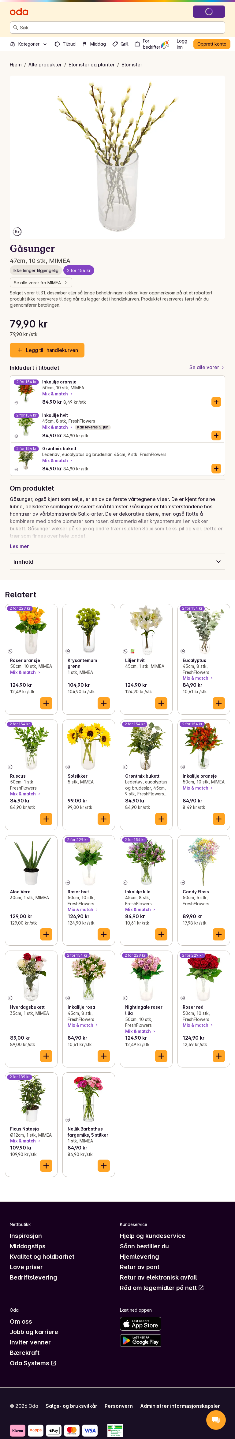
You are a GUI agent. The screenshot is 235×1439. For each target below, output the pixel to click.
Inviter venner (30, 1342)
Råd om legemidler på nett (162, 1287)
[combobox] (121, 27)
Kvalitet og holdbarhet (42, 1256)
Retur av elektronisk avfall (158, 1277)
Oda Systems (33, 1363)
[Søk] (16, 27)
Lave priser (26, 1267)
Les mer (19, 546)
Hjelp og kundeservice (152, 1235)
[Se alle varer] (207, 368)
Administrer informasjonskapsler (180, 1406)
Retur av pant (139, 1267)
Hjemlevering (139, 1256)
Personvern (119, 1406)
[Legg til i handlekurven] (216, 402)
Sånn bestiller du (144, 1246)
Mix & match (57, 393)
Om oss (21, 1321)
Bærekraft (24, 1352)
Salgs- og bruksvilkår (71, 1406)
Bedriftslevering (33, 1277)
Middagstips (28, 1246)
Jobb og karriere (34, 1332)
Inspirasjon (26, 1235)
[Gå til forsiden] (19, 11)
